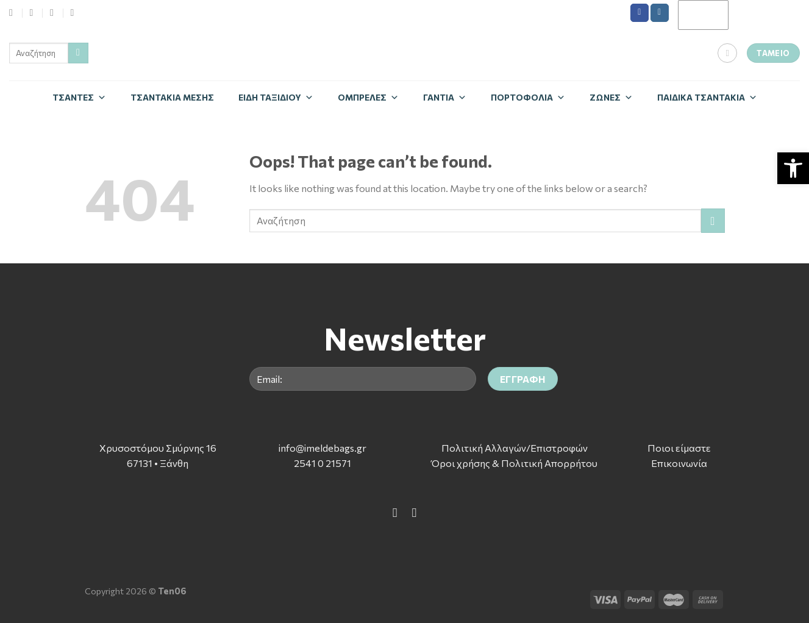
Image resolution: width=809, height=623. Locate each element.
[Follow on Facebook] (639, 13)
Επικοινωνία (679, 463)
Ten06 (172, 590)
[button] (793, 168)
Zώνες (611, 97)
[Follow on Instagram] (659, 13)
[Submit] (78, 53)
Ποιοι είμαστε (679, 448)
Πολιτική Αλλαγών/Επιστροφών (514, 448)
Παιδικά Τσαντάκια (707, 97)
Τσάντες (79, 97)
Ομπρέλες (368, 97)
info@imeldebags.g (320, 448)
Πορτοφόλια (528, 97)
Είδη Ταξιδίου (275, 97)
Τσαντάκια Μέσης (172, 97)
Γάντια (444, 97)
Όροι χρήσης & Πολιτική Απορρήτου (514, 463)
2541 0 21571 (322, 463)
